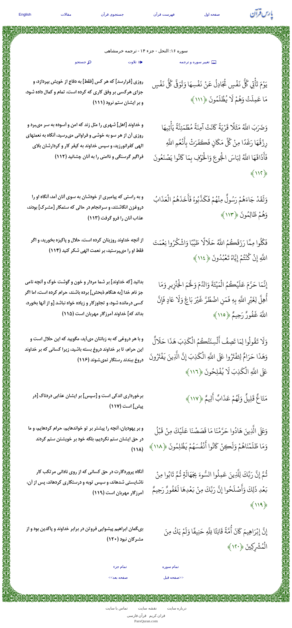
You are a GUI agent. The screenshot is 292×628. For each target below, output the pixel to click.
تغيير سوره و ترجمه (198, 62)
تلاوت (136, 62)
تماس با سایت (117, 608)
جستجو (84, 62)
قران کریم (157, 615)
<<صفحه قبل (173, 577)
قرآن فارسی (136, 615)
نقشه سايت (147, 608)
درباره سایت (176, 608)
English (25, 14)
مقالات (66, 14)
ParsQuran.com (146, 621)
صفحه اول (212, 14)
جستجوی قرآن (112, 14)
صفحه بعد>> (118, 577)
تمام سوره (170, 567)
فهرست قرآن (164, 14)
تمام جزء (120, 567)
